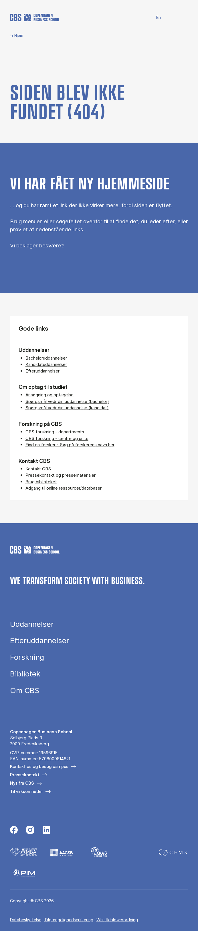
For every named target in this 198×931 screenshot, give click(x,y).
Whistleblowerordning (117, 919)
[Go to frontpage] (35, 17)
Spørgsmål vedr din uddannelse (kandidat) (67, 407)
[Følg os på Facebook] (14, 830)
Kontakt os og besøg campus (39, 766)
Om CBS (24, 690)
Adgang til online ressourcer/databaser (63, 488)
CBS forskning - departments (54, 432)
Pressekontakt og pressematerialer (60, 475)
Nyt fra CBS (22, 783)
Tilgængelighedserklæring (68, 919)
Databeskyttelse (25, 919)
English (155, 18)
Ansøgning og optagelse (49, 394)
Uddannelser (32, 624)
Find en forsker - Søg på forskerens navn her (69, 444)
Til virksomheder (26, 791)
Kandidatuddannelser (46, 364)
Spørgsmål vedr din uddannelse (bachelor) (67, 401)
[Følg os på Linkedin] (46, 830)
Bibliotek (25, 674)
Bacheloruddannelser (46, 358)
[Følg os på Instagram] (30, 830)
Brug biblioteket (41, 481)
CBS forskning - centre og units (56, 438)
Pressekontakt (24, 774)
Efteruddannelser (42, 371)
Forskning (27, 657)
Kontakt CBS (38, 469)
